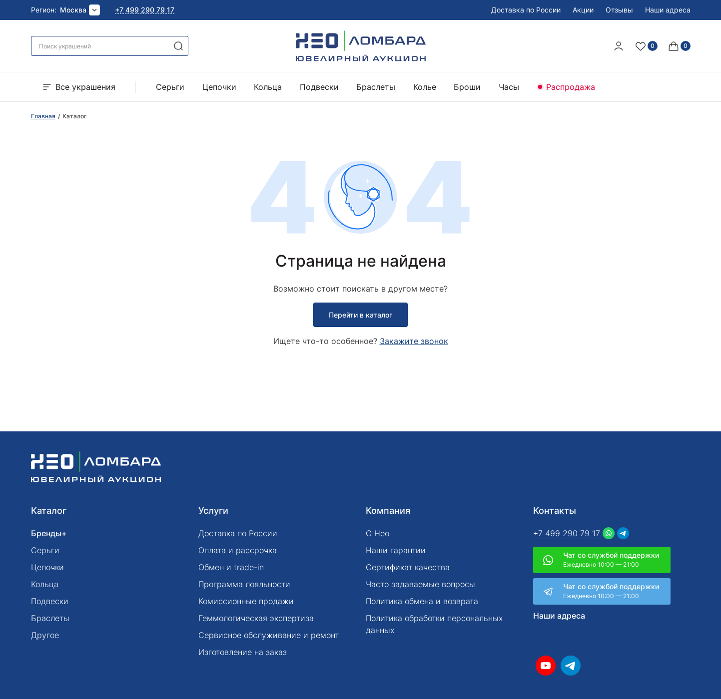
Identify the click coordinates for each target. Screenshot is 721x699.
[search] (178, 46)
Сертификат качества (408, 567)
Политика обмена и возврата (422, 601)
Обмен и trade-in (231, 567)
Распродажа (570, 87)
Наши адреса (668, 9)
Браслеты (375, 87)
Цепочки (219, 87)
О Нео (377, 533)
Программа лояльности (244, 584)
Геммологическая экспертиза (256, 618)
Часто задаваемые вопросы (420, 584)
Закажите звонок (414, 341)
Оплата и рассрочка (237, 550)
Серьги (170, 87)
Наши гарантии (396, 550)
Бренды (46, 533)
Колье (424, 87)
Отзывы (619, 9)
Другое (45, 635)
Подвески (319, 87)
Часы (509, 87)
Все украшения (78, 87)
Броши (467, 87)
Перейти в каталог (360, 315)
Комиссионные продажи (246, 601)
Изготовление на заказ (242, 652)
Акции (583, 9)
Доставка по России (526, 9)
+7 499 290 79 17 (144, 10)
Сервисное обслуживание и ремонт (268, 635)
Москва (73, 9)
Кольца (268, 87)
